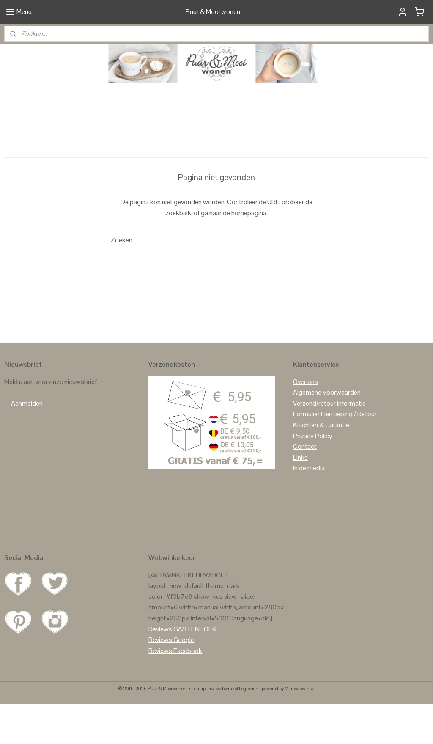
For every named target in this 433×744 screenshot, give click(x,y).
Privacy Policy (312, 475)
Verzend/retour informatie (329, 442)
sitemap (197, 728)
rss (211, 728)
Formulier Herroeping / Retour (335, 453)
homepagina (248, 252)
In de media (309, 507)
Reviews (160, 668)
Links (300, 496)
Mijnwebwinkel (300, 728)
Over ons (305, 421)
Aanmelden (27, 442)
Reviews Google (171, 679)
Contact (305, 485)
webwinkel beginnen (237, 728)
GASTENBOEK (195, 668)
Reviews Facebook (175, 690)
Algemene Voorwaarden (327, 431)
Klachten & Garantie (321, 464)
